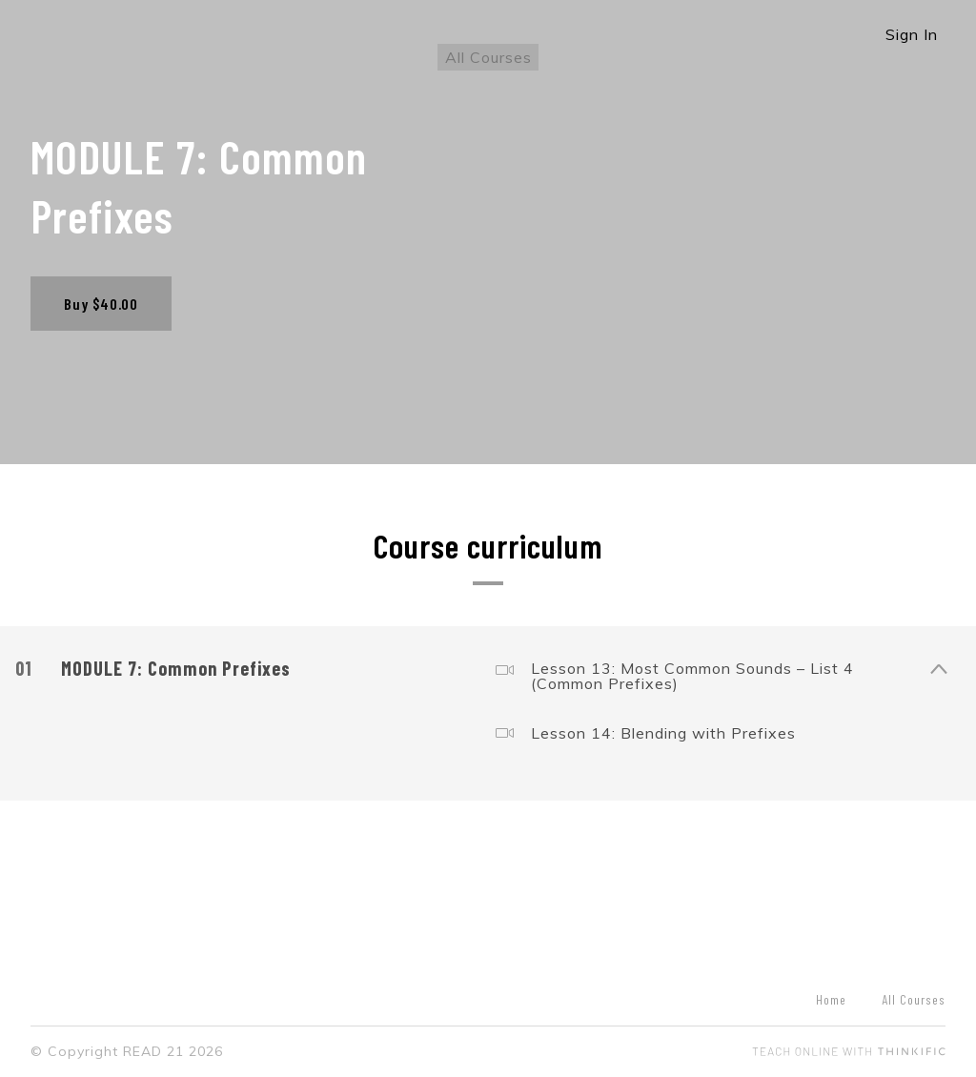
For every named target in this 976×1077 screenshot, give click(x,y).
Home (831, 999)
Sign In (911, 34)
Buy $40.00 (101, 304)
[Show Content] (938, 665)
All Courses (488, 57)
